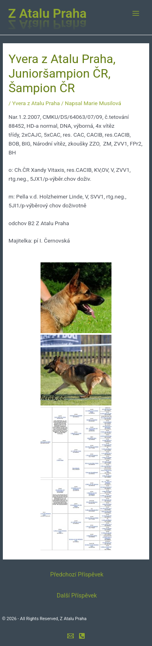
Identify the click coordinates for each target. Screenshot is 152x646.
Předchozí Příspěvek (76, 574)
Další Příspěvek (77, 595)
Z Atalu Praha (47, 13)
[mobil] (82, 636)
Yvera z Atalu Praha (36, 103)
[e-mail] (70, 636)
